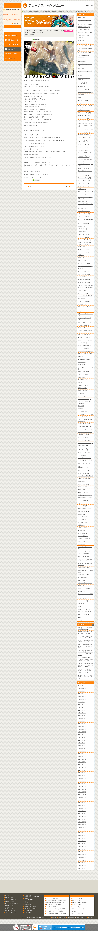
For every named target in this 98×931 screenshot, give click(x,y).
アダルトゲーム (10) (83, 147)
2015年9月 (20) (82, 797)
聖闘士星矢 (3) (81, 377)
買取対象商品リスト (30, 904)
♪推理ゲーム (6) (82, 226)
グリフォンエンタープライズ (79, 909)
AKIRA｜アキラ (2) (83, 385)
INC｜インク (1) (82, 268)
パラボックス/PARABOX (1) (85, 301)
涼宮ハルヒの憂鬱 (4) (83, 553)
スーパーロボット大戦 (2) (84, 186)
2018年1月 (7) (81, 723)
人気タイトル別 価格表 (30, 906)
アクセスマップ (61, 922)
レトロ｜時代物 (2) (82, 277)
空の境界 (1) (81, 585)
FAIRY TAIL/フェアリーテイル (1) (85, 368)
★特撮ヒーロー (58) (83, 492)
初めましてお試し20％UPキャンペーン (32, 899)
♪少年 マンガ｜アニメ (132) (85, 340)
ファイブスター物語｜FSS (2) (85, 476)
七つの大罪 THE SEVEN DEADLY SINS (56, 914)
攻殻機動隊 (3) (81, 481)
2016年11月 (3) (82, 762)
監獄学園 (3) (81, 406)
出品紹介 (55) (81, 17)
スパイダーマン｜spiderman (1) (85, 64)
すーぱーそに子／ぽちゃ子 (53, 899)
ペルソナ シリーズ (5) (83, 183)
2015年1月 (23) (82, 819)
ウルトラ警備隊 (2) (83, 500)
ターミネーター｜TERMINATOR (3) (82, 83)
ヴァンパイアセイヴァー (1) (85, 237)
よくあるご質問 (28, 910)
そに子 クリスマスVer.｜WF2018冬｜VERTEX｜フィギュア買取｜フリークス (85, 659)
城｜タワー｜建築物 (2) (84, 279)
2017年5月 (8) (81, 745)
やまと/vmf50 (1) (82, 298)
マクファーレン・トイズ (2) (85, 271)
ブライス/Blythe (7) (83, 290)
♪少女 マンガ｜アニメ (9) (84, 434)
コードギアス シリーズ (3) (84, 458)
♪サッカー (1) (81, 544)
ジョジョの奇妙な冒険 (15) (84, 345)
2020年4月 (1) (81, 685)
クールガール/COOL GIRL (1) (85, 287)
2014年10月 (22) (82, 827)
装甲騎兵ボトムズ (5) (83, 473)
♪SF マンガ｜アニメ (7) (84, 478)
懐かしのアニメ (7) (82, 487)
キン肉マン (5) (81, 364)
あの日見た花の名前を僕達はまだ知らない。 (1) (85, 560)
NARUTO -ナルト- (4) (83, 374)
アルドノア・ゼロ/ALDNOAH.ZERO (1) (84, 467)
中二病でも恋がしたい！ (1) (85, 583)
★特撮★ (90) (81, 489)
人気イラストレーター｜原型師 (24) (85, 594)
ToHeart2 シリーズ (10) (84, 132)
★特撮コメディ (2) (82, 527)
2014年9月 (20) (82, 830)
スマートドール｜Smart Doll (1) (85, 307)
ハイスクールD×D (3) (83, 556)
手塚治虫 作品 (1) (82, 390)
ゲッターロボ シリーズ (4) (84, 445)
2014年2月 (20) (82, 849)
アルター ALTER (76, 901)
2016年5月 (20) (82, 775)
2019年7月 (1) (81, 691)
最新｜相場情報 (9, 897)
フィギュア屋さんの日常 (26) (85, 24)
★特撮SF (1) (81, 525)
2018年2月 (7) (81, 721)
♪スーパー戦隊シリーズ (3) (84, 508)
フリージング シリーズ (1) (84, 426)
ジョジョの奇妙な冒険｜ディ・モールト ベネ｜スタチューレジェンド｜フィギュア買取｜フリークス (85, 653)
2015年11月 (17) (82, 792)
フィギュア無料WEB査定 (11, 899)
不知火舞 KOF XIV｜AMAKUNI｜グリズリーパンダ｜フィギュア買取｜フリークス (85, 677)
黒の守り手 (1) (81, 327)
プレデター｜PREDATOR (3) (85, 92)
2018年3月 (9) (81, 718)
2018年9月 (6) (81, 702)
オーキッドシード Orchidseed (79, 903)
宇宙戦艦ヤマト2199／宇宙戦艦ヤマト (55, 912)
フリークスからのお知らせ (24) (84, 20)
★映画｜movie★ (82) (83, 35)
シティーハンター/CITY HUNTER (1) (84, 402)
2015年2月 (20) (82, 816)
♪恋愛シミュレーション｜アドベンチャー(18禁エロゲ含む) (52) (85, 125)
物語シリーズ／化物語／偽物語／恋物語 (56, 901)
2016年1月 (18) (82, 786)
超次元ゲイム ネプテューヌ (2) (85, 171)
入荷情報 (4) (81, 620)
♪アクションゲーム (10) (84, 214)
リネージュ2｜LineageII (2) (85, 178)
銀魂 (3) (80, 382)
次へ (67, 186)
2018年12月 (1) (82, 696)
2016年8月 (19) (82, 767)
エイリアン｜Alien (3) (83, 89)
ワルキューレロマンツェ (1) (85, 137)
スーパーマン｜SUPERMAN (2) (85, 49)
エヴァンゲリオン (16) (83, 348)
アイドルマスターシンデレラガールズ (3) (85, 197)
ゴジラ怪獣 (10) (82, 519)
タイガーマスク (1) (83, 342)
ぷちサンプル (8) (82, 260)
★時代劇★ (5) (81, 591)
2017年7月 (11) (82, 740)
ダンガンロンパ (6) (83, 229)
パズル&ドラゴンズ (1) (83, 120)
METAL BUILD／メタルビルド (53, 905)
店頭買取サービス (9, 908)
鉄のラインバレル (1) (83, 371)
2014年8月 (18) (82, 832)
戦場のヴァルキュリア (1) (84, 168)
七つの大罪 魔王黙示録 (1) (84, 325)
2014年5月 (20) (82, 841)
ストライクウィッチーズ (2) (85, 432)
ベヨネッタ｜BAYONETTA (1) (85, 216)
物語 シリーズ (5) (82, 577)
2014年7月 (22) (82, 835)
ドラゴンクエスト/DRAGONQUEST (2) (84, 156)
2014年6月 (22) (82, 838)
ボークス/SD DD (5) (83, 304)
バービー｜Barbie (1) (83, 311)
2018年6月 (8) (81, 710)
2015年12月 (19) (82, 789)
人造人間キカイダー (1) (84, 511)
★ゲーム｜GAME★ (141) (84, 113)
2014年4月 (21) (82, 843)
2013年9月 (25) (82, 862)
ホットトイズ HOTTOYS (78, 914)
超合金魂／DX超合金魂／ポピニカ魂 (55, 903)
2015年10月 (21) (82, 794)
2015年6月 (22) (82, 805)
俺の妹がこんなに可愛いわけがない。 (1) (85, 564)
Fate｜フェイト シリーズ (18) (85, 129)
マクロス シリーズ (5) (83, 470)
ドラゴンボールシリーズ (52, 907)
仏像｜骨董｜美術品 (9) (84, 274)
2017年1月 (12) (82, 756)
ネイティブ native (76, 905)
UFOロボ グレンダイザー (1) (85, 460)
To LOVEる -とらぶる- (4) (84, 359)
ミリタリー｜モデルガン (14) (85, 32)
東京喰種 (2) (81, 408)
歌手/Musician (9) (82, 533)
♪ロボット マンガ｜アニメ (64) (85, 443)
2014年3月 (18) (82, 846)
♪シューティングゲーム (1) (84, 201)
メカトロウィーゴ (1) (83, 252)
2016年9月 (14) (82, 764)
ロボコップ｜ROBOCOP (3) (85, 43)
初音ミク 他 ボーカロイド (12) (85, 322)
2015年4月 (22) (82, 811)
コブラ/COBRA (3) (82, 411)
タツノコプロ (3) (82, 396)
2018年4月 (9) (81, 715)
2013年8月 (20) (82, 865)
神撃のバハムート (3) (83, 118)
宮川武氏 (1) (81, 603)
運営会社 (54, 922)
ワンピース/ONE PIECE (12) (85, 353)
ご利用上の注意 (70, 922)
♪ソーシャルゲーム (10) (84, 115)
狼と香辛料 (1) (81, 580)
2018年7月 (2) (81, 707)
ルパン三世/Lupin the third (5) (85, 414)
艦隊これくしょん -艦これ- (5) (85, 191)
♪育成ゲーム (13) (82, 189)
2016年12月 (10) (82, 759)
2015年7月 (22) (82, 802)
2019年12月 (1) (82, 688)
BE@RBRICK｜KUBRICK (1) (85, 266)
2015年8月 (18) (82, 800)
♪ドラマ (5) (81, 94)
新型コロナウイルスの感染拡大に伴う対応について (85, 628)
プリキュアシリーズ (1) (84, 440)
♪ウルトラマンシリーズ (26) (85, 497)
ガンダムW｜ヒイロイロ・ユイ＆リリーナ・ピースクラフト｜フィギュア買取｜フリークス (85, 671)
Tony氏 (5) (80, 606)
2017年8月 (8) (81, 737)
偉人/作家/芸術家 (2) (83, 536)
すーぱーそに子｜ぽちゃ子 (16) (84, 318)
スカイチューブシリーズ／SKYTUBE (55, 909)
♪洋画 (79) (80, 37)
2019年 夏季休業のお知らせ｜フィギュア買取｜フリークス (85, 636)
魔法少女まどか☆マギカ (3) (85, 588)
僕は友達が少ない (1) (83, 567)
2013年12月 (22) (82, 854)
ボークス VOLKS (76, 912)
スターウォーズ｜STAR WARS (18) (84, 78)
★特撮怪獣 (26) (82, 514)
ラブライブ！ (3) (82, 194)
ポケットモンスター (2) (84, 175)
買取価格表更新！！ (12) (84, 27)
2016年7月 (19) (82, 770)
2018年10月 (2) (82, 699)
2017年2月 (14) (82, 753)
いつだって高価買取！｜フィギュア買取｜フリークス (85, 641)
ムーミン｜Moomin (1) (83, 614)
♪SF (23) (80, 75)
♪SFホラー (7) (81, 86)
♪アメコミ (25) (81, 40)
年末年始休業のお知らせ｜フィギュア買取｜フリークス (85, 632)
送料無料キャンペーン (30, 902)
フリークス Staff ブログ (11, 912)
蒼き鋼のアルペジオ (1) (84, 423)
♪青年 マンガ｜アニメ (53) (84, 399)
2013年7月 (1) (81, 868)
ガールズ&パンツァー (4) (84, 416)
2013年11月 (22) (82, 857)
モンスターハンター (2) (84, 223)
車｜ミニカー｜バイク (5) (84, 263)
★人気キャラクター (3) (84, 609)
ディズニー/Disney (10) (83, 29)
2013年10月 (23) (82, 860)
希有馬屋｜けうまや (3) (84, 110)
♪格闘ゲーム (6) (82, 231)
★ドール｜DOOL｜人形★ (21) (85, 285)
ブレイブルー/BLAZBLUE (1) (85, 234)
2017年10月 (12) (82, 732)
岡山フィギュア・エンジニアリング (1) (85, 106)
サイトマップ (91, 922)
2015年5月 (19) (82, 808)
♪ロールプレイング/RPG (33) (85, 150)
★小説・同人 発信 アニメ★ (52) (85, 547)
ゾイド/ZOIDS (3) (82, 455)
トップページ (8, 895)
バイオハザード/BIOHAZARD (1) (85, 204)
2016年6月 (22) (82, 772)
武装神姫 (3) (81, 255)
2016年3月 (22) (82, 781)
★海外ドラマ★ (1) (82, 617)
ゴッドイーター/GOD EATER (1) (85, 220)
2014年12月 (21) (82, 822)
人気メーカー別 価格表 (30, 908)
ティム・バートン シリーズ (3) (85, 71)
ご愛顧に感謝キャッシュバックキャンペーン (32, 896)
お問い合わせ (28, 912)
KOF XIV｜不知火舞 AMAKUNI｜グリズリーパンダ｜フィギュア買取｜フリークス (85, 665)
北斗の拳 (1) (81, 393)
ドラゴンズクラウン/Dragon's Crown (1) (85, 164)
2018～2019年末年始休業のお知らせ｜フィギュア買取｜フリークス (85, 646)
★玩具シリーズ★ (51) (83, 249)
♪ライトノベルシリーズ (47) (85, 551)
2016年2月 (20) (82, 783)
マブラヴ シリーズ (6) (83, 144)
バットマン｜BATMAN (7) (84, 45)
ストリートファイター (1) (84, 239)
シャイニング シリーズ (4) (84, 152)
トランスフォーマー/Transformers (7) (83, 449)
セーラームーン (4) (83, 437)
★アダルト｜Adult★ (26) (84, 100)
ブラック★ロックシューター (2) (85, 331)
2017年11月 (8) (82, 729)
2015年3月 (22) (82, 813)
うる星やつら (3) (82, 362)
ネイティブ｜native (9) (83, 103)
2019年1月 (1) (81, 693)
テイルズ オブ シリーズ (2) (84, 180)
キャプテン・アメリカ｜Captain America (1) (84, 60)
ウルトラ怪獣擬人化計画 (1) (85, 334)
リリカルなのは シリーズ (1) (85, 429)
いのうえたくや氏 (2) (83, 601)
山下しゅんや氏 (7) (82, 598)
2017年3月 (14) (82, 751)
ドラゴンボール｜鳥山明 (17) (85, 351)
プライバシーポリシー (80, 922)
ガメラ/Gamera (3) (82, 522)
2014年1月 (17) (82, 852)
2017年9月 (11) (82, 734)
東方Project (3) (81, 247)
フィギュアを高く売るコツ (11, 903)
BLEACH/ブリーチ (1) (83, 380)
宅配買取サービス (9, 906)
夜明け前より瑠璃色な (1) (84, 134)
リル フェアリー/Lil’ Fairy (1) (85, 296)
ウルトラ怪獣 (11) (82, 505)
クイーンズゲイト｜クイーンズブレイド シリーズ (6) (85, 243)
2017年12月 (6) (82, 726)
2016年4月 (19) (82, 778)
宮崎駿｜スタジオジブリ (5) (85, 484)
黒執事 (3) (80, 356)
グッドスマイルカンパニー (78, 899)
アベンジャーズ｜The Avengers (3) (83, 56)
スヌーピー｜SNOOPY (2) (84, 611)
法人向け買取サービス (10, 910)
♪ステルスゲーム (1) (83, 208)
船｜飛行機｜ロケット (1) (84, 282)
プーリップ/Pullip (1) (83, 293)
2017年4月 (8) (81, 748)
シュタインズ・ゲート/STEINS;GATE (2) (83, 141)
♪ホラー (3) (81, 68)
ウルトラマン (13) (82, 503)
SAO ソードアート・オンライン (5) (85, 571)
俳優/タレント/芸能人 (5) (84, 538)
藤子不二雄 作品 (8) (83, 388)
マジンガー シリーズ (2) (84, 463)
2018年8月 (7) (81, 704)
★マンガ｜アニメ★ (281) (84, 337)
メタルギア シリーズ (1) (84, 211)
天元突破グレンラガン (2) (84, 574)
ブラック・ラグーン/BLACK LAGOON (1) (85, 420)
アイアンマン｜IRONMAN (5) (85, 52)
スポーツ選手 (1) (82, 541)
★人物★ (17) (81, 530)
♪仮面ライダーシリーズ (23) (85, 495)
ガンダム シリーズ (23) (84, 452)
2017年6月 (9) (81, 743)
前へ (31, 186)
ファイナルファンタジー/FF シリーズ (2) (85, 160)
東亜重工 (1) (81, 257)
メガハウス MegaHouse (78, 907)
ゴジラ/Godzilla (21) (83, 516)
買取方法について (9, 901)
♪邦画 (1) (80, 97)
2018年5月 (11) (82, 713)
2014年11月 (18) (82, 824)
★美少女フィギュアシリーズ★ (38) (85, 314)
